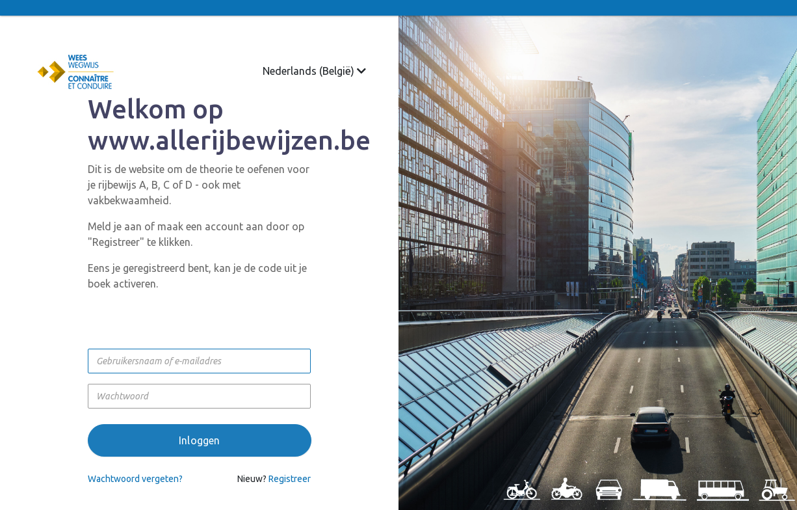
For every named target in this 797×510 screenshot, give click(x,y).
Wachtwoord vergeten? (135, 479)
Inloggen (199, 440)
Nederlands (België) (314, 71)
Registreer (289, 479)
